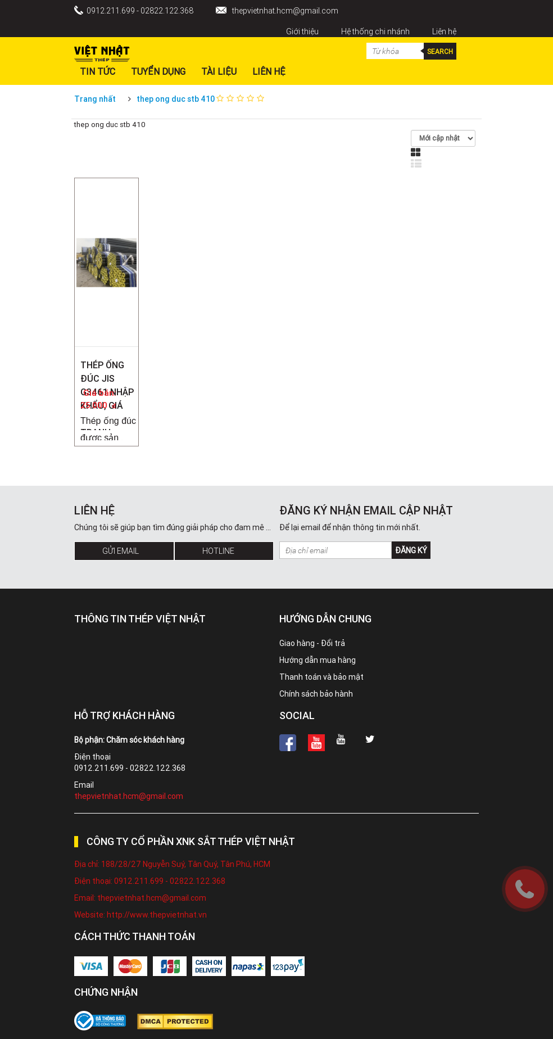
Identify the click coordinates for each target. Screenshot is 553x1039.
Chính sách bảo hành (316, 694)
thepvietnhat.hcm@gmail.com (285, 11)
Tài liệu (219, 71)
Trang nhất (95, 99)
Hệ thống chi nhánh (375, 31)
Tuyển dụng (158, 71)
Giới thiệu (302, 31)
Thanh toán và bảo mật (321, 677)
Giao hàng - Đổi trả (312, 643)
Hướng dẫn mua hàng (317, 660)
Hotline (218, 551)
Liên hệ (444, 31)
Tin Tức (97, 71)
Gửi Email (120, 551)
